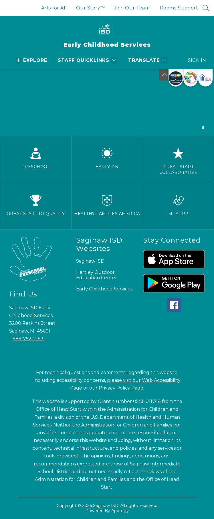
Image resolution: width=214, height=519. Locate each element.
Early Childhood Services (104, 289)
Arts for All (54, 8)
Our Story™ (90, 8)
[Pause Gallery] (202, 127)
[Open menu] (31, 60)
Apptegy (120, 510)
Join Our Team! (132, 8)
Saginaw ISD (90, 261)
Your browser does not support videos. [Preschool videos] (107, 102)
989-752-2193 (28, 338)
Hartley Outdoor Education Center (96, 275)
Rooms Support (179, 8)
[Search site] (206, 8)
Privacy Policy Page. (121, 388)
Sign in (193, 60)
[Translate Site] (147, 60)
